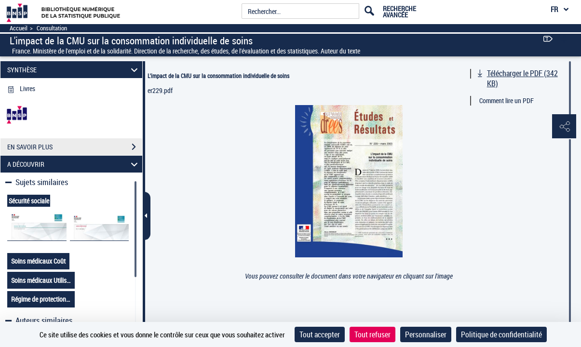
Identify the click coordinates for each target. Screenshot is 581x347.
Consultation (52, 28)
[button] (564, 126)
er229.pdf (160, 90)
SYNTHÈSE (74, 69)
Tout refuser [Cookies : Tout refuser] (372, 334)
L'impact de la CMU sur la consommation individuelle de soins (218, 76)
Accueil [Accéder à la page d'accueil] (18, 28)
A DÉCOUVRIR (74, 164)
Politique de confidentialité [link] (501, 334)
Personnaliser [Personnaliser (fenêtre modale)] (425, 334)
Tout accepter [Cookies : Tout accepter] (319, 334)
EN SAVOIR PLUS (74, 147)
